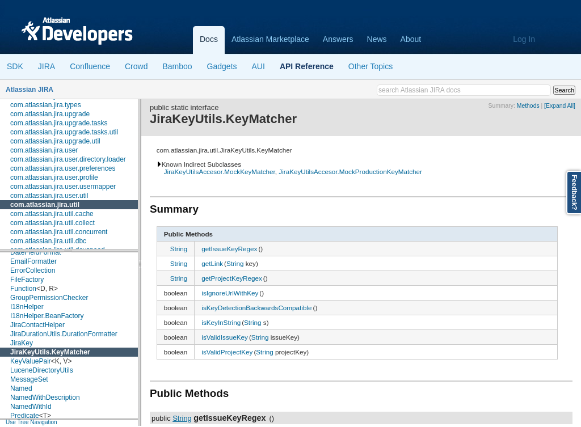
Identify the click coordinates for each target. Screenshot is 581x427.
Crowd (136, 66)
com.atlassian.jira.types (45, 105)
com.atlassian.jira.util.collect (52, 223)
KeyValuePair (30, 361)
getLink (212, 263)
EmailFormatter (33, 261)
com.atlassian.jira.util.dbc (48, 241)
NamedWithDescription (45, 397)
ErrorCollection (32, 270)
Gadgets (222, 66)
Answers (338, 39)
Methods (528, 106)
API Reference (307, 66)
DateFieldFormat (35, 252)
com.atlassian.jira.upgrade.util (55, 141)
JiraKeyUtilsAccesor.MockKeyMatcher (219, 171)
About (411, 39)
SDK (15, 66)
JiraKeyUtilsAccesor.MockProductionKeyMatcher (350, 171)
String (179, 248)
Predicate (24, 416)
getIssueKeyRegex (229, 248)
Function (23, 289)
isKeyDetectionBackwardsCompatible (256, 307)
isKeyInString (221, 322)
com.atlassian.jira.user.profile (54, 177)
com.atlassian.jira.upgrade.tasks (58, 123)
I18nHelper (27, 307)
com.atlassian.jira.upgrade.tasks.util (64, 132)
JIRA (46, 66)
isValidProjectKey (226, 352)
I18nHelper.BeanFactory (46, 316)
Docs (209, 39)
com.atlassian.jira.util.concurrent (58, 232)
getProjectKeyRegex (231, 278)
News (377, 39)
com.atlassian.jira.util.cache (52, 214)
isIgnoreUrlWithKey (229, 293)
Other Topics (370, 66)
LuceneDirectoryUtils (41, 370)
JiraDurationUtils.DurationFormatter (63, 334)
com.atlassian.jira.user (44, 150)
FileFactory (27, 280)
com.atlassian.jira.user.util (49, 196)
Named (21, 388)
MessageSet (29, 379)
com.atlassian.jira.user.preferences (62, 168)
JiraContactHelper (37, 325)
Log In (524, 39)
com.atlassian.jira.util (44, 205)
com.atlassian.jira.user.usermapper (63, 187)
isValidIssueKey (224, 337)
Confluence (90, 66)
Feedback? (574, 192)
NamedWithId (31, 407)
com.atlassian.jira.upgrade (50, 114)
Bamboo (177, 66)
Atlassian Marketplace (270, 39)
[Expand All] (559, 106)
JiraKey (21, 343)
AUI (258, 66)
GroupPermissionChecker (49, 298)
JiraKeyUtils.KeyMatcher (50, 352)
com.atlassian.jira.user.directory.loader (68, 159)
